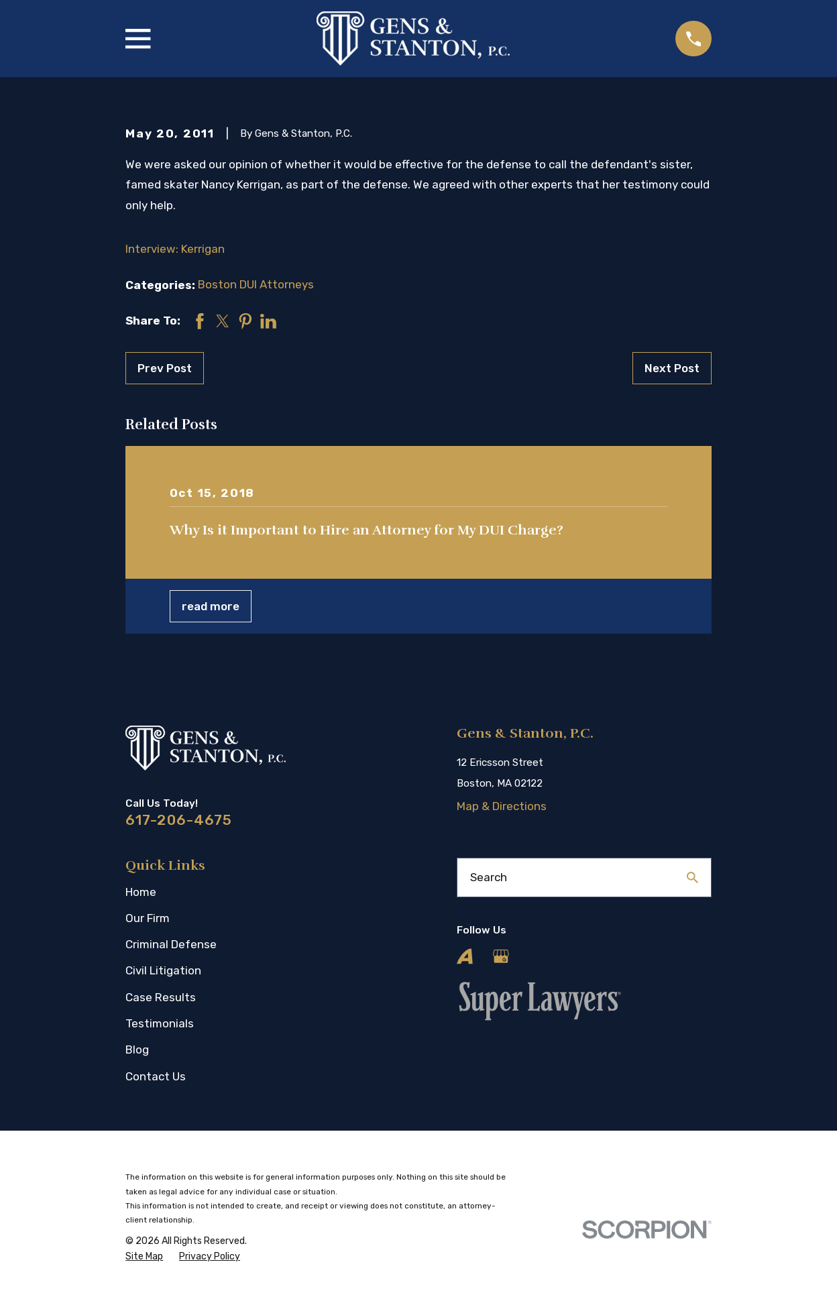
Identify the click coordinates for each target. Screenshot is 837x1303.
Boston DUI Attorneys (256, 284)
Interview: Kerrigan (175, 249)
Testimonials (159, 1023)
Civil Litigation (163, 970)
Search (488, 877)
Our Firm (147, 918)
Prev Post (164, 368)
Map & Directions (502, 806)
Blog (137, 1049)
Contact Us (155, 1076)
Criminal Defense (171, 944)
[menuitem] (144, 1256)
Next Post (672, 368)
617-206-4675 (178, 819)
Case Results (160, 997)
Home (140, 892)
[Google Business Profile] (501, 956)
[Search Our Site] (692, 877)
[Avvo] (465, 956)
